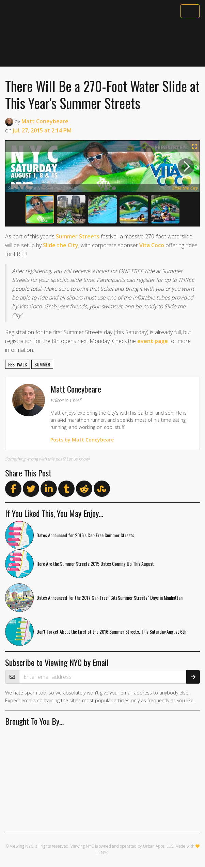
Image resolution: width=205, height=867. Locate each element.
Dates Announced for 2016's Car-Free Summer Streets (85, 535)
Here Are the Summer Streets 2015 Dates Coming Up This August (95, 563)
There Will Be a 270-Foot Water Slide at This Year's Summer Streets (102, 94)
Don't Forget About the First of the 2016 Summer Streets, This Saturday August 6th (111, 631)
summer (42, 364)
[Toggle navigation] (190, 11)
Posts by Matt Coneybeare (82, 439)
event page (152, 341)
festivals (17, 364)
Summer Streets (77, 236)
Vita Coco (151, 245)
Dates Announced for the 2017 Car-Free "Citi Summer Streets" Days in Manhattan (109, 597)
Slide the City (185, 188)
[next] (186, 166)
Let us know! (78, 459)
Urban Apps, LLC (158, 846)
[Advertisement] (102, 43)
